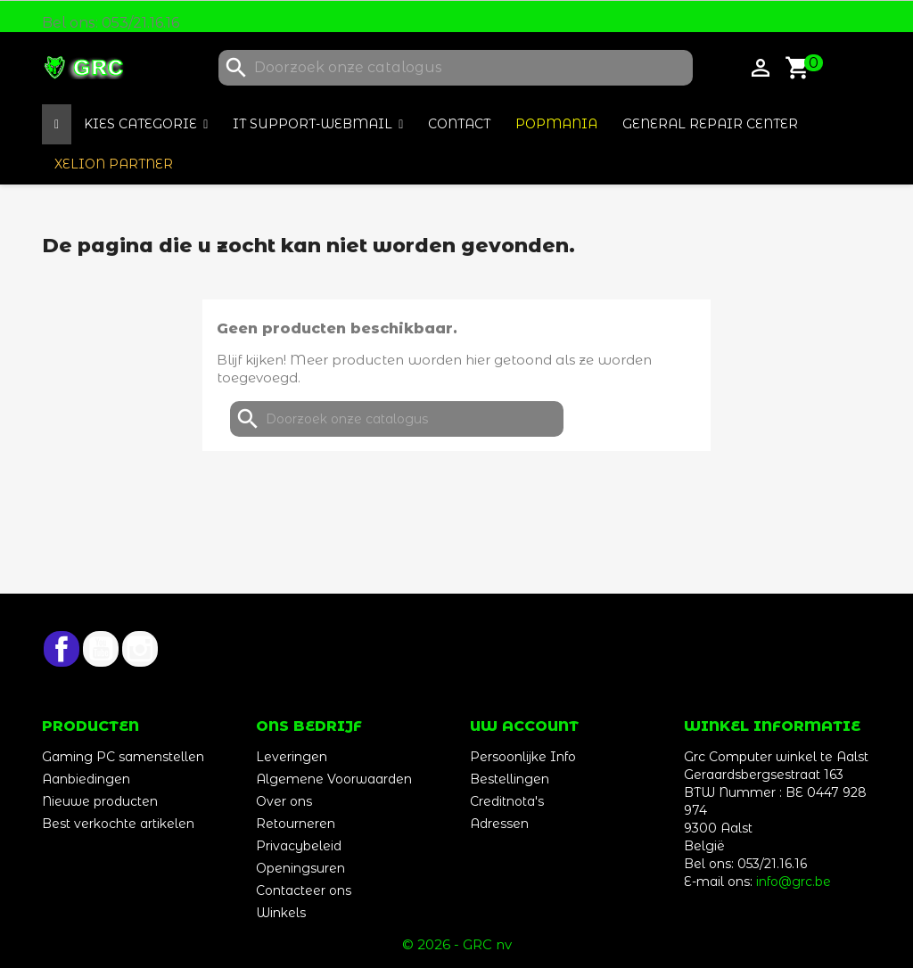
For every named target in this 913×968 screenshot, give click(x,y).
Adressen (499, 824)
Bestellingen (509, 779)
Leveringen (291, 757)
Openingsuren (300, 868)
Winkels (281, 913)
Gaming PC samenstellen (123, 757)
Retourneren (295, 824)
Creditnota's (507, 801)
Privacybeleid (298, 846)
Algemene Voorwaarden (334, 779)
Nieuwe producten (100, 801)
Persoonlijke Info (523, 757)
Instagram (140, 649)
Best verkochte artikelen (118, 824)
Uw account (524, 726)
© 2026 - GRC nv (457, 944)
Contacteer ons (303, 890)
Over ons (284, 801)
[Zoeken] (455, 68)
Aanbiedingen (86, 779)
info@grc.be (793, 882)
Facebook (61, 649)
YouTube (101, 649)
